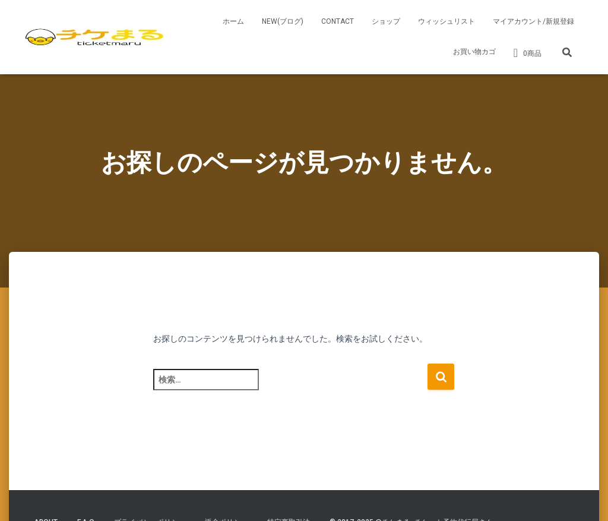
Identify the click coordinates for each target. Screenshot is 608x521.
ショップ (386, 21)
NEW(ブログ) (282, 21)
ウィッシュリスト (446, 21)
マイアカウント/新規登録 (533, 21)
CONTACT (337, 21)
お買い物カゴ (474, 52)
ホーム (233, 21)
